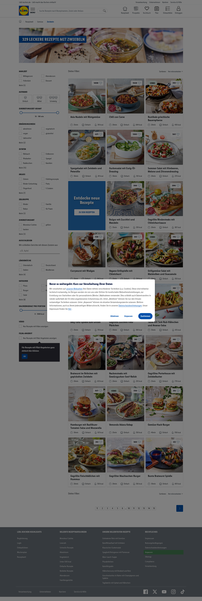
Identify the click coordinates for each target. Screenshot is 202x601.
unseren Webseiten (74, 288)
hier (69, 309)
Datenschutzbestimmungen (130, 305)
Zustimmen (145, 316)
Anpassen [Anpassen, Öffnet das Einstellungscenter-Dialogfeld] (128, 316)
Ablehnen (114, 316)
